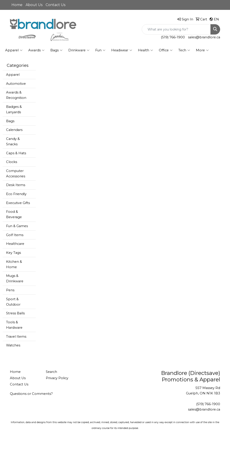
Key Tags (13, 253)
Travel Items (16, 337)
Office (165, 50)
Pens (10, 290)
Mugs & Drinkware (14, 278)
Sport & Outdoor (13, 302)
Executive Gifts (18, 203)
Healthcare (15, 244)
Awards (36, 50)
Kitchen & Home (14, 264)
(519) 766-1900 (173, 37)
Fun (100, 50)
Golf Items (14, 235)
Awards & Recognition (16, 95)
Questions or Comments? (31, 394)
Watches (13, 345)
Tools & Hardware (14, 325)
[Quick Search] (176, 29)
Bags (56, 50)
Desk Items (15, 185)
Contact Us (55, 5)
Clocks (11, 162)
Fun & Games (17, 226)
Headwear (121, 50)
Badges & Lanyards (14, 109)
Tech (184, 50)
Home (16, 5)
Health (145, 50)
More (202, 50)
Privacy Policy (57, 378)
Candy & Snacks (13, 141)
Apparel (13, 50)
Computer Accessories (15, 173)
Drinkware (78, 50)
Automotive (16, 84)
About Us (34, 5)
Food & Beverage (14, 214)
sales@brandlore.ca (204, 37)
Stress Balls (15, 313)
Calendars (14, 130)
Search (51, 372)
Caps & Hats (16, 153)
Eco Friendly (16, 194)
